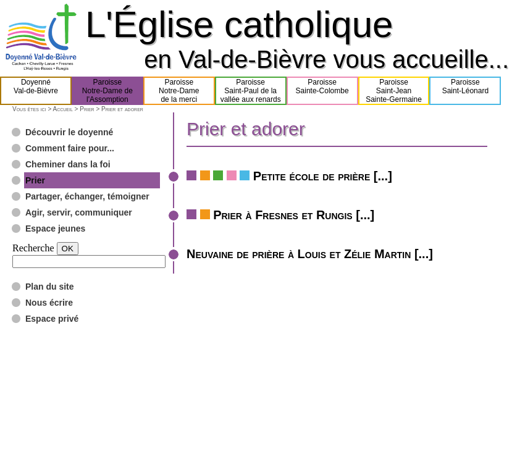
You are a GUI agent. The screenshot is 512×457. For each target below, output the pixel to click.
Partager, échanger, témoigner (87, 196)
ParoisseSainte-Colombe (322, 91)
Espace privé (51, 319)
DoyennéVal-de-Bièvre (36, 91)
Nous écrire (49, 303)
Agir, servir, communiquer (78, 212)
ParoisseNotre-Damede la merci (179, 91)
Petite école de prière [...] (322, 176)
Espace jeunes (55, 228)
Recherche (33, 248)
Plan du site (49, 286)
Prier (87, 109)
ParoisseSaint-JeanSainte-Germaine (394, 91)
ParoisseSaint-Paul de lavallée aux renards (250, 91)
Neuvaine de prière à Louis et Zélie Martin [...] (310, 254)
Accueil (62, 109)
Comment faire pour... (69, 148)
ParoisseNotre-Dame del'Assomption (107, 91)
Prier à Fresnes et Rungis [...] (293, 215)
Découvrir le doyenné (69, 132)
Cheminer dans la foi (68, 164)
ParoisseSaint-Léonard (465, 91)
